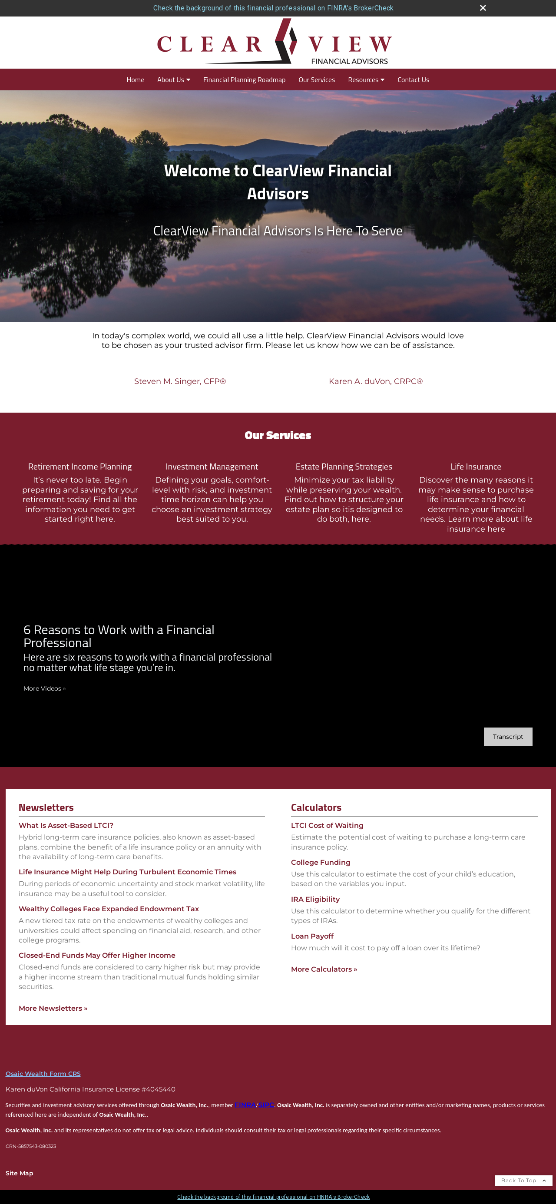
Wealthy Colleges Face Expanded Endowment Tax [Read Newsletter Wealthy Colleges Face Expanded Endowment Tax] (109, 909)
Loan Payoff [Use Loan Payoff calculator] (312, 936)
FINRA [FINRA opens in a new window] (245, 1105)
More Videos (44, 688)
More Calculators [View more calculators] (324, 969)
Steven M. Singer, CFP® (180, 381)
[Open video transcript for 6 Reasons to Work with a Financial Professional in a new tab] (508, 737)
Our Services (316, 79)
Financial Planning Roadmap (244, 79)
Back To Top (523, 1180)
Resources (363, 79)
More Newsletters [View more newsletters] (53, 1008)
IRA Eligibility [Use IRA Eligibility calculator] (315, 899)
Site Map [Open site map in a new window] (19, 1173)
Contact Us (413, 79)
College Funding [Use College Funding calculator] (321, 862)
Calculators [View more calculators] (316, 807)
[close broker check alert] (483, 7)
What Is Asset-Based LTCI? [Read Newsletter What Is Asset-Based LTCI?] (66, 825)
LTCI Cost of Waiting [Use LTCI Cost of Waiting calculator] (327, 825)
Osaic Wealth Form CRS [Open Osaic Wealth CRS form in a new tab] (43, 1074)
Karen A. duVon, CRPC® (376, 381)
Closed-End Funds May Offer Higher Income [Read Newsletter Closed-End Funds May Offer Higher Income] (97, 955)
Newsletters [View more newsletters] (46, 807)
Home (136, 79)
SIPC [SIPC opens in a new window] (266, 1105)
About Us (170, 79)
